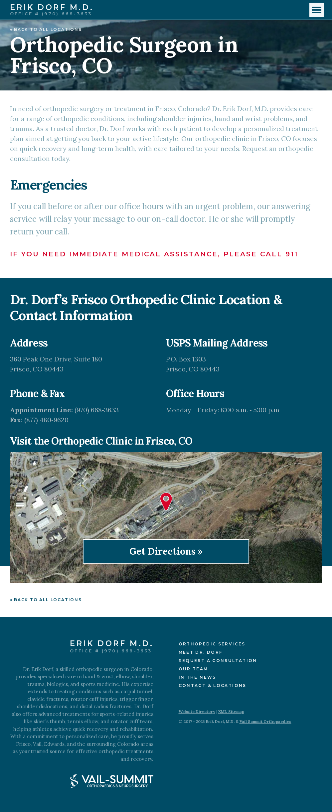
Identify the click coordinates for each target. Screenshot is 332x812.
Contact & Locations (213, 685)
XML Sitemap (231, 711)
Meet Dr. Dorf (201, 652)
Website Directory (197, 711)
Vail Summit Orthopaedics (265, 721)
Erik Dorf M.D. (51, 8)
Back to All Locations (48, 29)
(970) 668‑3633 (97, 410)
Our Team (193, 668)
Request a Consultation (218, 660)
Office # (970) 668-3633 (51, 13)
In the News (197, 677)
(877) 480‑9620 (46, 420)
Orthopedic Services (212, 643)
